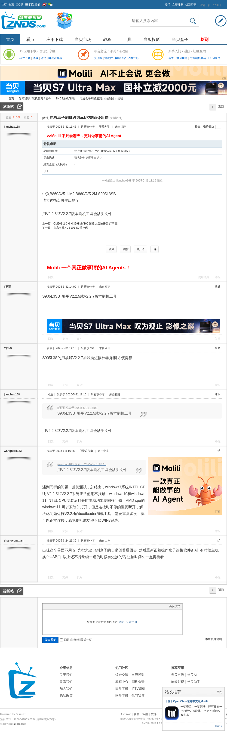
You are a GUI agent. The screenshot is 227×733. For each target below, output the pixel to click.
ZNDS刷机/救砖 (65, 98)
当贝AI (192, 675)
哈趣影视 (177, 682)
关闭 (219, 692)
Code (73, 606)
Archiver (126, 714)
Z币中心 (133, 58)
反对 (80, 338)
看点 (30, 39)
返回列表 (221, 108)
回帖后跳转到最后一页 (76, 639)
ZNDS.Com (20, 724)
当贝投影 (151, 39)
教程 (107, 39)
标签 (145, 714)
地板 (217, 394)
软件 (153, 714)
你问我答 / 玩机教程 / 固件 (35, 98)
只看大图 (104, 126)
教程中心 (121, 682)
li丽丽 (7, 286)
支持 (65, 338)
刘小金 (8, 348)
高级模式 (174, 606)
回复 (51, 277)
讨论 (44, 58)
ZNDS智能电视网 (2, 98)
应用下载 (54, 39)
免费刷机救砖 (198, 58)
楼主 (197, 126)
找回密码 (190, 4)
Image (56, 606)
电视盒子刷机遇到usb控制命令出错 (101, 98)
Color (50, 606)
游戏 (36, 58)
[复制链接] (116, 118)
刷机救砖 (138, 682)
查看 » (218, 726)
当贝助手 (193, 682)
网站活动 (121, 58)
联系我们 (66, 682)
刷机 (82, 214)
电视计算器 (55, 58)
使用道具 (203, 277)
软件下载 (25, 58)
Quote (68, 606)
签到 (204, 39)
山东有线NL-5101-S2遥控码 (70, 227)
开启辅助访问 (163, 3)
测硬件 (109, 58)
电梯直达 (208, 126)
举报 (218, 277)
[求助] (45, 118)
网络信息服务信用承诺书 (132, 719)
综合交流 (121, 675)
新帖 (136, 714)
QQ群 (19, 4)
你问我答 (182, 58)
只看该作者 (88, 126)
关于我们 (66, 675)
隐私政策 (66, 695)
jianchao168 (12, 126)
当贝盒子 (180, 39)
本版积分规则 (213, 639)
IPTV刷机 (138, 688)
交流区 (98, 58)
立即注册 (177, 4)
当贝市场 (83, 39)
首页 (4, 4)
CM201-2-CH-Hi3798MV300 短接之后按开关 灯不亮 (85, 223)
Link (62, 606)
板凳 (217, 348)
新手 (171, 58)
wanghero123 (13, 451)
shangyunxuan (14, 540)
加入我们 (66, 688)
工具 (127, 39)
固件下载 (121, 688)
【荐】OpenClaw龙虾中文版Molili (186, 701)
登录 (167, 4)
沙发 (217, 286)
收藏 (11, 4)
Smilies (79, 606)
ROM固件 (214, 58)
